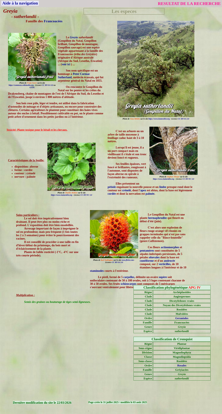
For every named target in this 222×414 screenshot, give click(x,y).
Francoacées (53, 21)
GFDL (32, 87)
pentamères (147, 250)
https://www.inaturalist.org (159, 119)
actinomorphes (170, 247)
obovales (154, 257)
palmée (150, 193)
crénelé (126, 190)
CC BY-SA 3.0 (183, 119)
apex (143, 190)
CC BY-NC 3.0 (188, 179)
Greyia (74, 37)
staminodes (97, 270)
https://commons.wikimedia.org (21, 85)
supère (163, 277)
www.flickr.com (128, 260)
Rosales (181, 365)
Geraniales (181, 318)
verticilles (165, 264)
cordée (112, 193)
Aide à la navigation (20, 3)
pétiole (112, 187)
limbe (162, 187)
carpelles (128, 277)
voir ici (66, 64)
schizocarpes (128, 283)
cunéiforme (147, 260)
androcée (169, 260)
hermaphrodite (157, 218)
